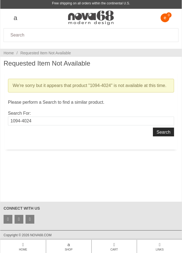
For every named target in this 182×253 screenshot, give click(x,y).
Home (9, 53)
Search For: (19, 113)
